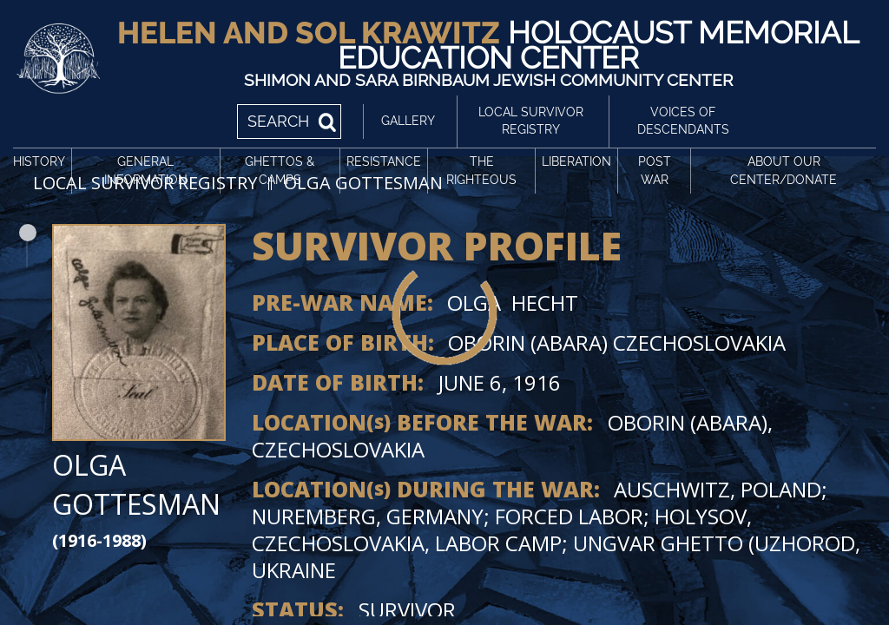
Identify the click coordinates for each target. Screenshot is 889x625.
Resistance (383, 161)
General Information (146, 171)
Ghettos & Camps (279, 171)
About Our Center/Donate (783, 171)
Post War (654, 171)
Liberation (576, 161)
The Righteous (481, 171)
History (39, 161)
